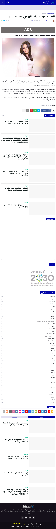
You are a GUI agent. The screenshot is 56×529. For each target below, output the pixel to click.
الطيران (27, 346)
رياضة (27, 368)
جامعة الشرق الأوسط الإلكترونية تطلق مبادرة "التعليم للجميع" (16, 122)
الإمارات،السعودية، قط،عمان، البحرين (27, 321)
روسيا (27, 365)
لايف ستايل (27, 395)
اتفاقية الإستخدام (25, 526)
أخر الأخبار (27, 304)
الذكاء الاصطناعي (27, 341)
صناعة (27, 377)
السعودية (27, 343)
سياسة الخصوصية (15, 526)
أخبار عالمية (27, 301)
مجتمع (27, 397)
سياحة (27, 370)
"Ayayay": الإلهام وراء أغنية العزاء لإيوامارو (15, 474)
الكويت (27, 348)
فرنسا (27, 380)
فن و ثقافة (44, 105)
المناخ (27, 355)
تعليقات (14, 417)
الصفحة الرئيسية (51, 13)
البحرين (27, 326)
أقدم (3, 260)
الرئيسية (43, 526)
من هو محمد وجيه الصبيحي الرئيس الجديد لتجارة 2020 (15, 441)
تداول (27, 358)
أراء (27, 306)
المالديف (27, 351)
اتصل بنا (32, 526)
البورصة (27, 331)
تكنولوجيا (27, 360)
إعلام (27, 311)
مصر (27, 400)
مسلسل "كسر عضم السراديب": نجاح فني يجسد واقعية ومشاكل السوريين (15, 173)
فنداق (27, 387)
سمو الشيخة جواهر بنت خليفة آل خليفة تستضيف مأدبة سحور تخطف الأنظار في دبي (15, 157)
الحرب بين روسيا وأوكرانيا (27, 336)
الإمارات (27, 319)
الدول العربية (27, 338)
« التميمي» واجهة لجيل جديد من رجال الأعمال (16, 206)
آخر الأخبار (44, 13)
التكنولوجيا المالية (27, 333)
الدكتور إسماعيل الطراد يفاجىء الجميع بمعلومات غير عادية (16, 189)
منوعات (27, 402)
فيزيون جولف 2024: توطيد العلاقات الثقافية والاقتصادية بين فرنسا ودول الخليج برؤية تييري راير (14, 140)
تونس (27, 363)
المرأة (27, 353)
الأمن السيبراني (27, 323)
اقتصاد (27, 316)
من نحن (38, 526)
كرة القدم (27, 390)
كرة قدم (27, 392)
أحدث (53, 260)
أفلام (27, 314)
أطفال (27, 309)
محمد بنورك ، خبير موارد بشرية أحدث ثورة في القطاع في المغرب (15, 424)
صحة (27, 375)
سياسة (27, 373)
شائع (41, 417)
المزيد (2, 115)
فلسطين (27, 382)
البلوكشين (27, 328)
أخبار (27, 299)
